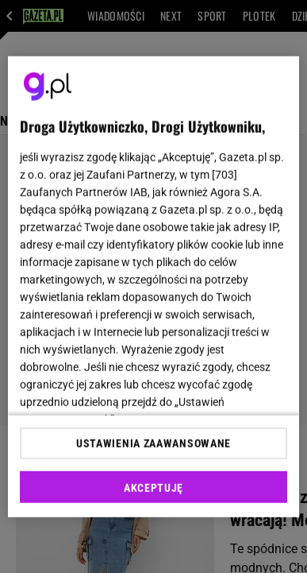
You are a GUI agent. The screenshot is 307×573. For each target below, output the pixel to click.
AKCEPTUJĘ (153, 488)
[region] (154, 286)
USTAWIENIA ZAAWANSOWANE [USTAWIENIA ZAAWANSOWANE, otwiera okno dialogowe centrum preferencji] (153, 443)
